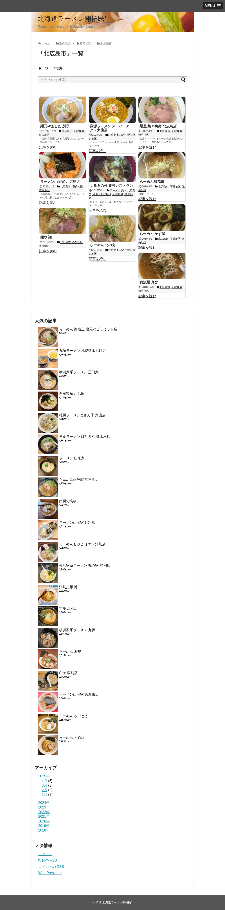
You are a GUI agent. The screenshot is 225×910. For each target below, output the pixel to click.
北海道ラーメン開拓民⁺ (72, 18)
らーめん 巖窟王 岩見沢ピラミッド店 (88, 329)
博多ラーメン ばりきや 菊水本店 (84, 436)
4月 (44, 781)
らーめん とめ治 (72, 737)
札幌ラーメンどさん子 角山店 (82, 415)
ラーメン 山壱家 (72, 458)
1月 (44, 794)
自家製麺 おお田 (72, 393)
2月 (44, 790)
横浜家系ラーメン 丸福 (77, 630)
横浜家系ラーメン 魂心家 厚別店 (84, 565)
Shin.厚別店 (68, 673)
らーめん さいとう (73, 716)
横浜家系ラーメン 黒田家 (79, 372)
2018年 (44, 830)
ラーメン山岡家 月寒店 (77, 522)
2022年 (44, 812)
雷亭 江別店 (68, 608)
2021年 (44, 816)
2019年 (44, 826)
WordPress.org (50, 873)
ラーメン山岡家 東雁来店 (79, 694)
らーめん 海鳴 (70, 651)
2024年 (44, 803)
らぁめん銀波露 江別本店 (79, 479)
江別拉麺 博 (68, 587)
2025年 (44, 776)
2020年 (44, 821)
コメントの (51, 867)
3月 (44, 785)
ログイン (45, 854)
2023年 (44, 807)
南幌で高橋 (68, 501)
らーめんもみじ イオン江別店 (82, 544)
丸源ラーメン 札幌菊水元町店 (82, 351)
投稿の (47, 860)
